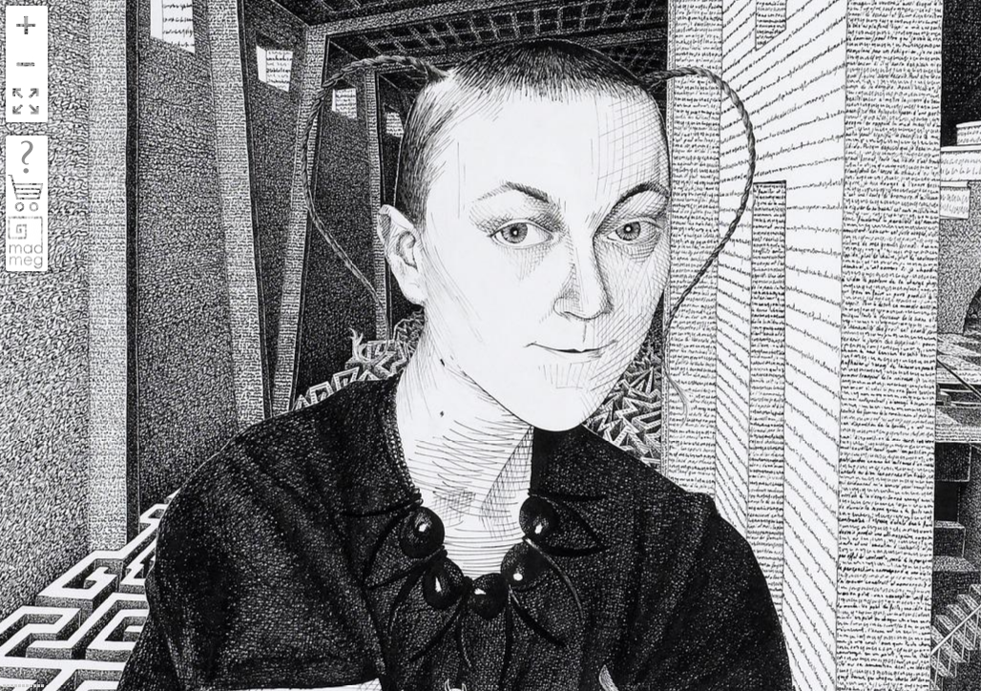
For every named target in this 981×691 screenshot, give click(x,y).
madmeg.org (26, 242)
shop (26, 194)
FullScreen (26, 102)
